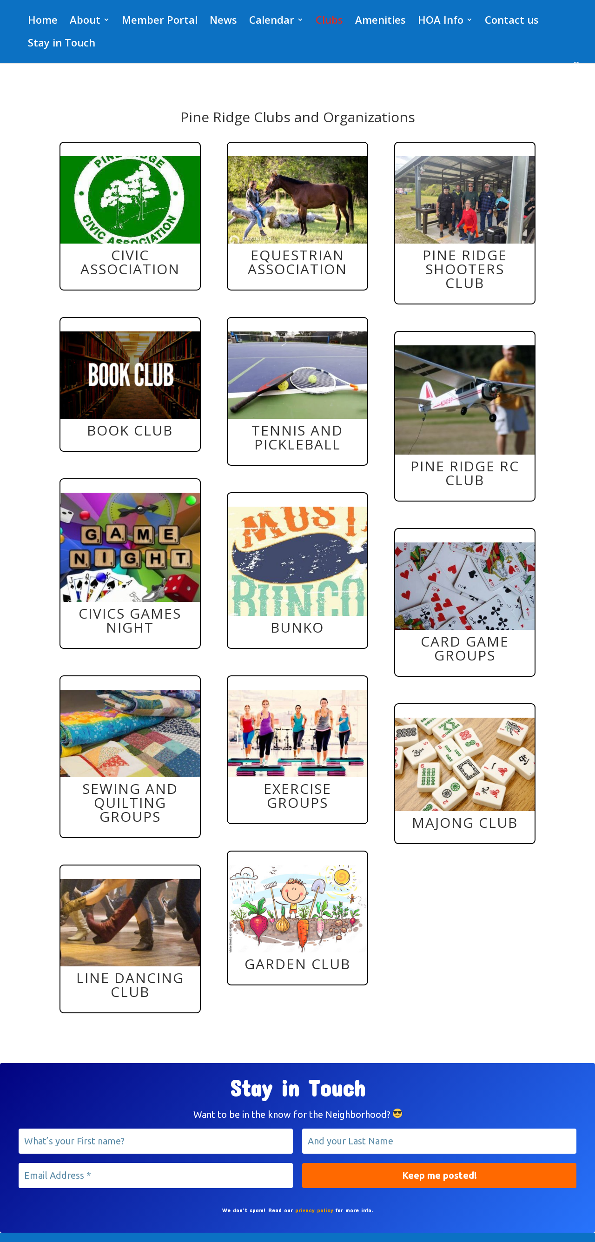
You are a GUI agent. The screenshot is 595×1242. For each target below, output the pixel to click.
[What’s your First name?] (156, 1141)
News (223, 21)
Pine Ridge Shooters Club (465, 268)
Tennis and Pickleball (297, 437)
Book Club (130, 430)
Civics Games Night (130, 620)
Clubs (329, 21)
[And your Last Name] (439, 1141)
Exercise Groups (297, 795)
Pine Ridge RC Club (464, 472)
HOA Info (440, 21)
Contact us (512, 21)
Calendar (271, 21)
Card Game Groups (465, 648)
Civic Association (130, 261)
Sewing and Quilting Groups (130, 802)
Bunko (297, 627)
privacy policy (314, 1210)
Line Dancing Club (130, 984)
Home (43, 21)
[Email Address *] (156, 1175)
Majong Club (465, 822)
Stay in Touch (61, 44)
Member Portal (160, 21)
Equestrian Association (297, 261)
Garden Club (297, 963)
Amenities (380, 21)
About (85, 21)
